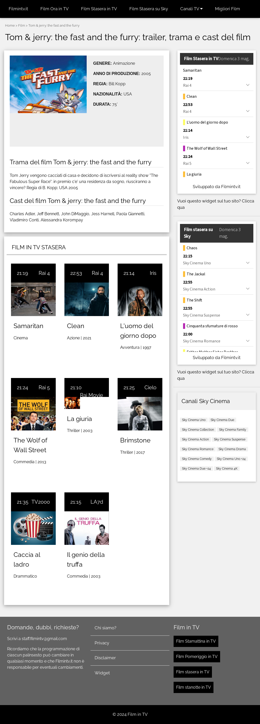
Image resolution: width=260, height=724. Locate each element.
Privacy (102, 642)
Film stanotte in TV (193, 687)
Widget (102, 672)
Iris (153, 273)
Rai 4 (44, 273)
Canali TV (191, 8)
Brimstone (135, 440)
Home (10, 25)
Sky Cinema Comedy (197, 459)
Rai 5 (44, 387)
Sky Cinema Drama (232, 449)
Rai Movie (91, 395)
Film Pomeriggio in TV (197, 656)
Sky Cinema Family (232, 429)
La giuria (79, 419)
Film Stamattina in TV (196, 641)
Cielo (150, 387)
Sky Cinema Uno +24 (231, 459)
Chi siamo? (105, 627)
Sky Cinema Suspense (229, 439)
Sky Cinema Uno (194, 420)
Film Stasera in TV (99, 8)
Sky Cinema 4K (227, 468)
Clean (75, 326)
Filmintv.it (18, 8)
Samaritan (28, 326)
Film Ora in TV (54, 8)
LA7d (97, 502)
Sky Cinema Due (222, 420)
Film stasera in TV (192, 671)
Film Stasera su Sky (148, 8)
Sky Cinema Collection (198, 429)
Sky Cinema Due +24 (196, 468)
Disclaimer (105, 657)
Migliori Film (227, 8)
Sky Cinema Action (195, 439)
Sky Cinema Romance (197, 449)
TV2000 (40, 502)
